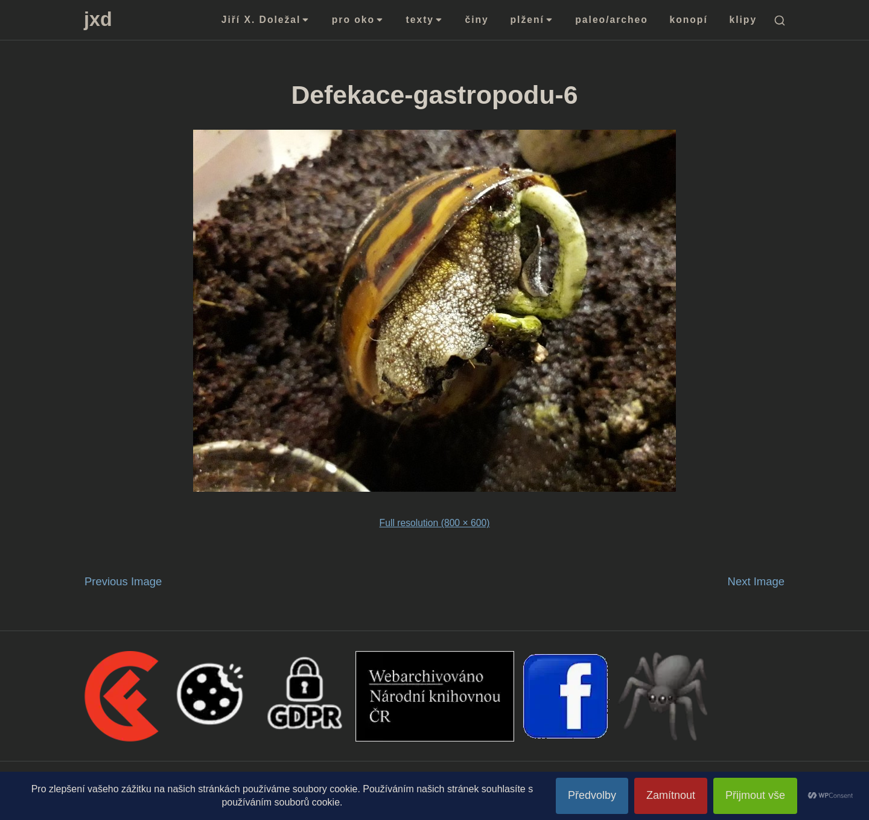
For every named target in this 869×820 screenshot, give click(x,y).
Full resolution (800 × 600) (435, 523)
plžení (532, 19)
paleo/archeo (611, 19)
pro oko (358, 19)
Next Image (756, 581)
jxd (98, 19)
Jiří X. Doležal (265, 19)
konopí (689, 19)
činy (477, 19)
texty (425, 19)
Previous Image (123, 581)
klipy (743, 19)
